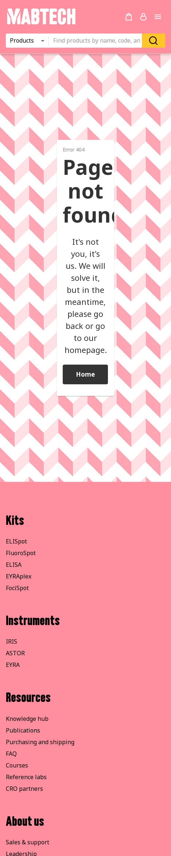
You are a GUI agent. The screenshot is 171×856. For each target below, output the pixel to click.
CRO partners (24, 789)
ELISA (14, 565)
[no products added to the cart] (128, 16)
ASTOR (15, 653)
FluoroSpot (21, 553)
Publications (23, 730)
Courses (17, 765)
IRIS (11, 641)
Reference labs (26, 777)
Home (85, 374)
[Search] (153, 41)
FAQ (11, 754)
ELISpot (16, 541)
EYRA (13, 665)
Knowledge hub (27, 719)
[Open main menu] (158, 16)
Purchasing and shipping (40, 742)
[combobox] (97, 41)
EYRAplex (18, 576)
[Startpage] (41, 23)
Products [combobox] (22, 40)
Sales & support (27, 842)
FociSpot (17, 588)
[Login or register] (143, 16)
